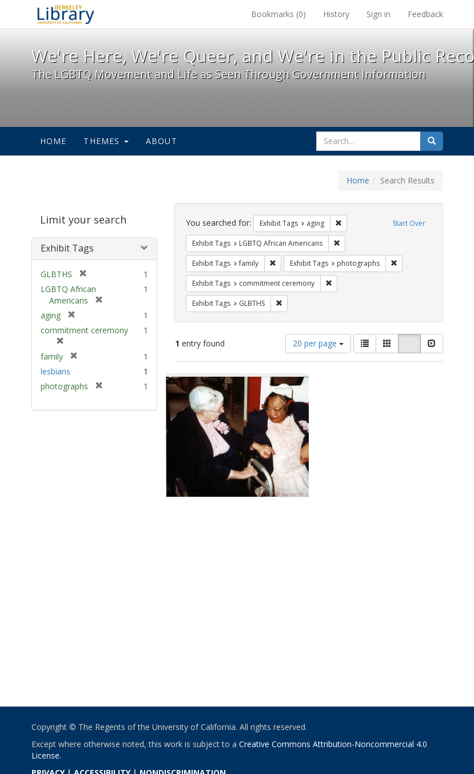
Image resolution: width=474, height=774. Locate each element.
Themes (105, 140)
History (336, 14)
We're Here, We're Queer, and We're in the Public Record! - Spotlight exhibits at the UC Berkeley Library (66, 14)
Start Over (409, 223)
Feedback (425, 14)
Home (53, 140)
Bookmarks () (278, 14)
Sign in (379, 14)
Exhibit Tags (67, 248)
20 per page (318, 343)
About (161, 140)
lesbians (55, 371)
